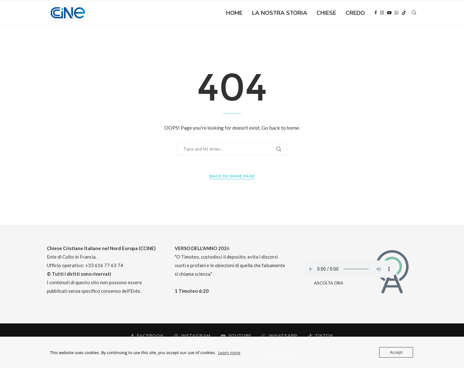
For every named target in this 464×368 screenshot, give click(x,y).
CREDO (355, 13)
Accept (396, 352)
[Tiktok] (404, 13)
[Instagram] (382, 13)
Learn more (229, 352)
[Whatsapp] (396, 13)
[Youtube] (389, 13)
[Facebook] (375, 13)
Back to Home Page (232, 176)
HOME (234, 13)
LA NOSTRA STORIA (279, 13)
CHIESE (326, 13)
